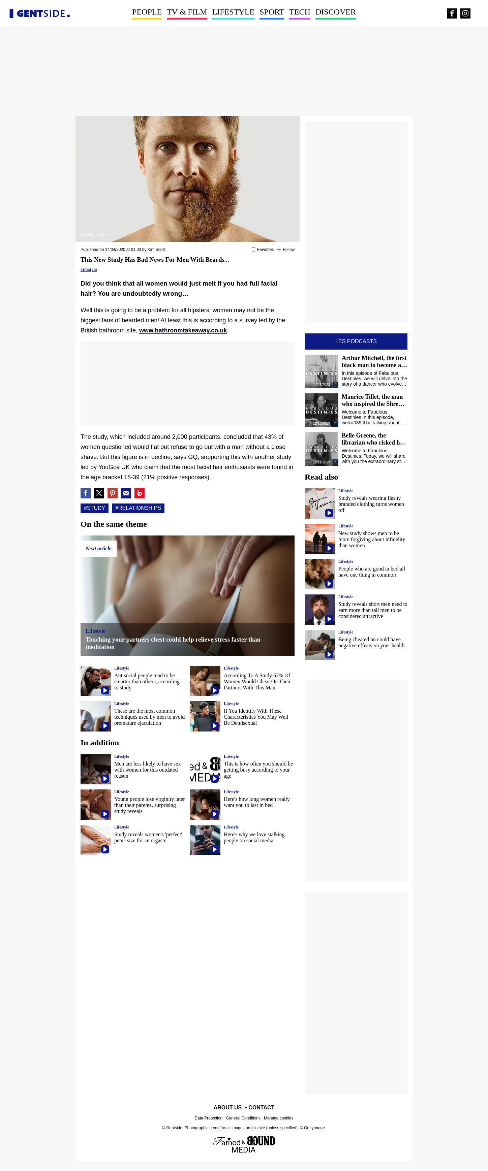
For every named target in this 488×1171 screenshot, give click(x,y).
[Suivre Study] (286, 250)
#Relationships (138, 508)
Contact (261, 1107)
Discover (335, 11)
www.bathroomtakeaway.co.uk (183, 330)
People (147, 11)
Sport (272, 11)
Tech (299, 11)
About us (228, 1107)
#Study (94, 508)
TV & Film (187, 11)
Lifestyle (233, 11)
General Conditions (243, 1118)
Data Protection (209, 1118)
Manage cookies (278, 1118)
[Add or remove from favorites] (262, 250)
